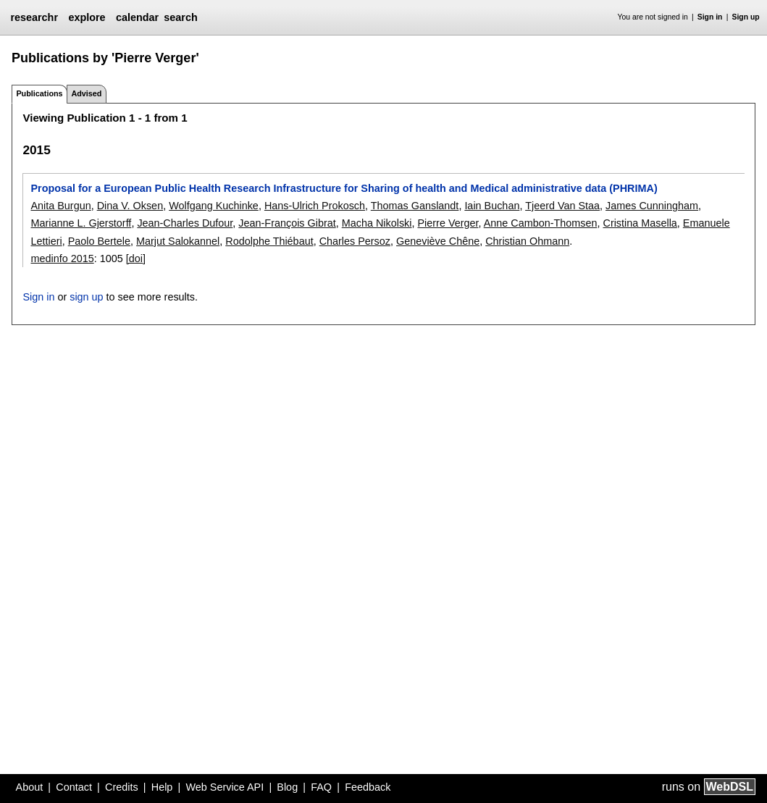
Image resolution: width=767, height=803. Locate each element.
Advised (86, 93)
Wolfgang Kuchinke (214, 205)
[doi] (136, 258)
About (29, 787)
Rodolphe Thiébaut (269, 241)
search (180, 17)
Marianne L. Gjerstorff (80, 223)
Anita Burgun (60, 205)
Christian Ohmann (527, 241)
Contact (74, 787)
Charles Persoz (354, 241)
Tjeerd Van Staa (562, 205)
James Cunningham (651, 205)
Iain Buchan (491, 205)
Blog (287, 787)
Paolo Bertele (99, 241)
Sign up (746, 17)
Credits (121, 787)
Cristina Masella (639, 223)
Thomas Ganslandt (415, 205)
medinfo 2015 (61, 258)
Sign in (710, 17)
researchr (34, 17)
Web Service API (224, 787)
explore (86, 17)
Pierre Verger (448, 223)
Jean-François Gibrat (286, 223)
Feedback (367, 787)
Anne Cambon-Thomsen (541, 223)
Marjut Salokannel (177, 241)
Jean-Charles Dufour (184, 223)
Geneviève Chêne (437, 241)
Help (162, 787)
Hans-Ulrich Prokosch (314, 205)
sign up (86, 297)
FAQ (321, 787)
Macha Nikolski (377, 223)
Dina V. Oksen (130, 205)
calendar (137, 17)
